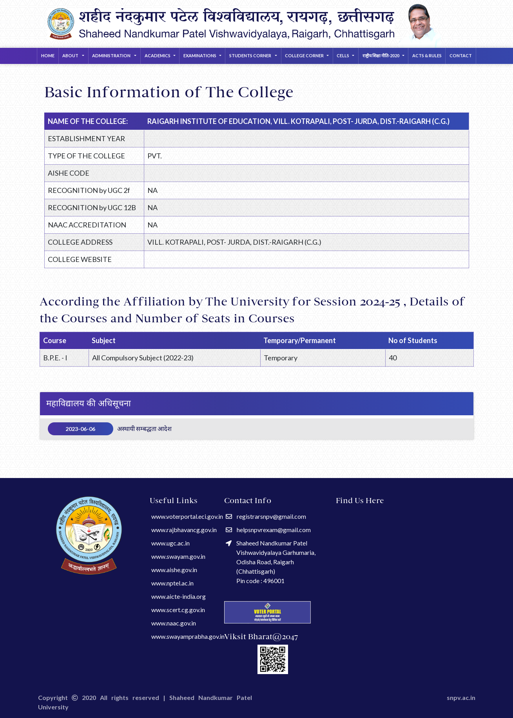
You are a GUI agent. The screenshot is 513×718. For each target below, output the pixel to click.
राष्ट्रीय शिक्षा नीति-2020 (381, 55)
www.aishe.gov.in (174, 569)
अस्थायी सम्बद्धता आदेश (110, 428)
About (70, 55)
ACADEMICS (157, 55)
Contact (461, 55)
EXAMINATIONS (199, 55)
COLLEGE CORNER (304, 55)
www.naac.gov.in (173, 623)
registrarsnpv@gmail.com (266, 516)
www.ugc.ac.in (170, 543)
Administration (111, 55)
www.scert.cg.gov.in (178, 609)
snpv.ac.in (461, 697)
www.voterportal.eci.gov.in (187, 516)
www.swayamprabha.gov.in (188, 636)
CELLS (343, 55)
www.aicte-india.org (178, 596)
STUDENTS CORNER (250, 55)
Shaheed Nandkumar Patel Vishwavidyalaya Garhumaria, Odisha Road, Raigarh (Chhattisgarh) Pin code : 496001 (270, 561)
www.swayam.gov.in (178, 556)
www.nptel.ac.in (172, 583)
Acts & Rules (427, 55)
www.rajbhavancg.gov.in (184, 529)
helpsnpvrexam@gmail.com (268, 529)
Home (47, 55)
